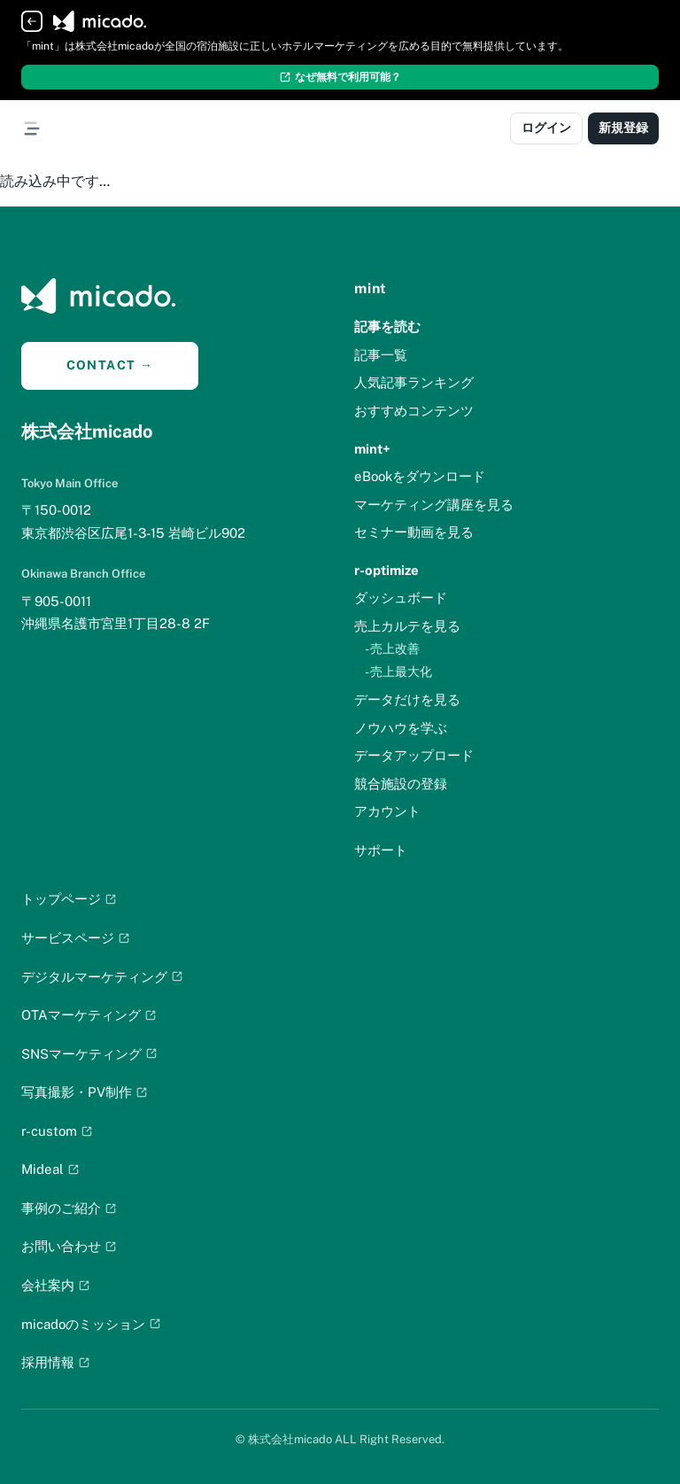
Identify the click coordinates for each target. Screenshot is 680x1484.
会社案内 (55, 1285)
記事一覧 (380, 354)
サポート (380, 850)
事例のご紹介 (69, 1208)
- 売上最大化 (398, 671)
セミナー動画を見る (414, 532)
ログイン (546, 127)
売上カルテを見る (407, 625)
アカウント (387, 811)
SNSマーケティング (89, 1053)
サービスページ (75, 937)
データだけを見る (407, 699)
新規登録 (623, 127)
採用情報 (55, 1362)
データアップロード (414, 755)
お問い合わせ (69, 1246)
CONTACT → (110, 365)
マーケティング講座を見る (434, 504)
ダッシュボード (400, 597)
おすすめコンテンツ (414, 410)
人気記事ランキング (414, 382)
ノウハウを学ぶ (400, 727)
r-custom (57, 1130)
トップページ (69, 898)
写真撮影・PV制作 (84, 1091)
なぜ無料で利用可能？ (340, 77)
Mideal (50, 1169)
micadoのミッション (91, 1324)
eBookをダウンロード (419, 476)
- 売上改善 (392, 648)
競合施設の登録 (400, 783)
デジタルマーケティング (102, 976)
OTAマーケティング (89, 1014)
